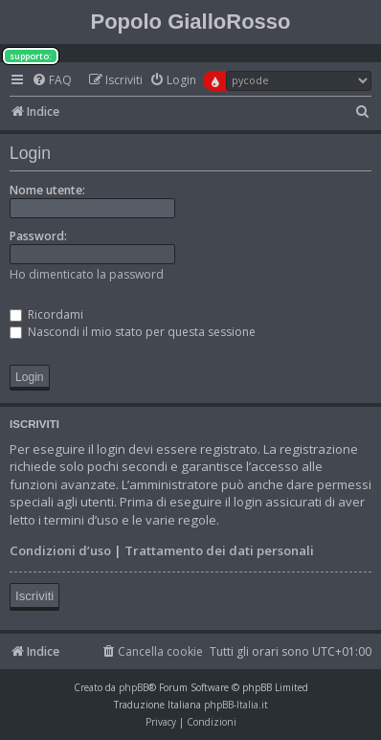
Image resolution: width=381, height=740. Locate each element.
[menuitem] (52, 81)
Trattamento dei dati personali (219, 550)
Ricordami (46, 314)
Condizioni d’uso (60, 550)
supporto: (31, 56)
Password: (38, 236)
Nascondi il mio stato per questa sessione (133, 332)
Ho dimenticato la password (87, 274)
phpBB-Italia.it (236, 704)
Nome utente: (47, 190)
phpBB (133, 687)
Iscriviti (34, 596)
